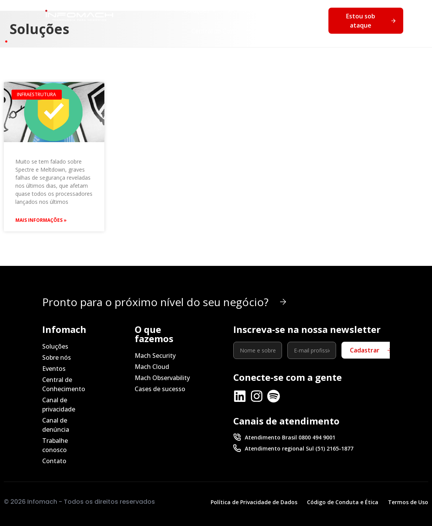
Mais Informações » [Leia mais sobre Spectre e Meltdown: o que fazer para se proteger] (41, 220)
